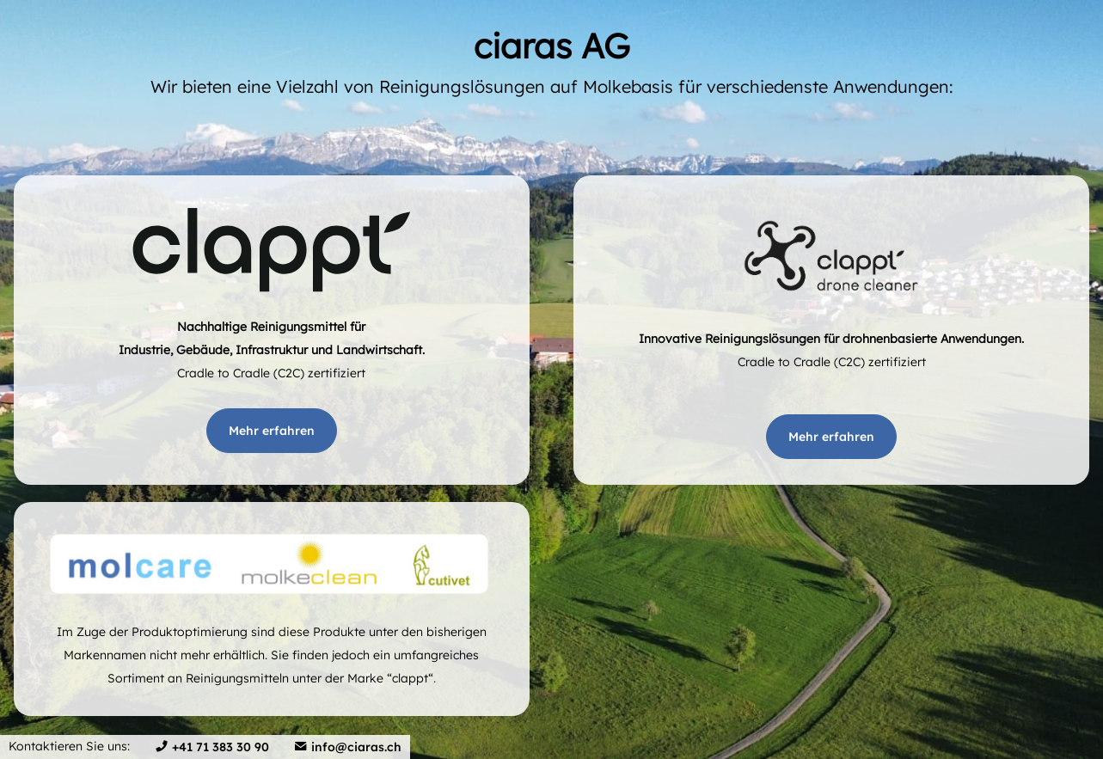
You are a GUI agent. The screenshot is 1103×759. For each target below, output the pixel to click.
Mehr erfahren (272, 430)
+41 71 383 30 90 (220, 747)
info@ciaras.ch (356, 747)
